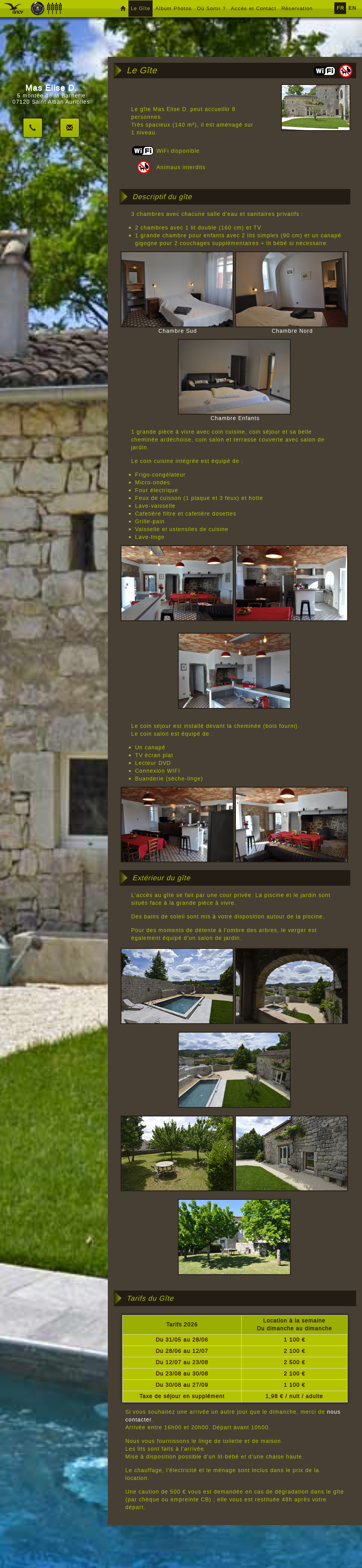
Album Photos (173, 8)
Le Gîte (140, 8)
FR (340, 8)
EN (352, 8)
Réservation (297, 8)
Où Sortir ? (211, 8)
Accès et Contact (253, 8)
